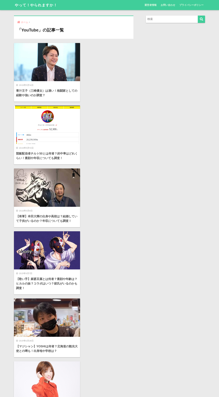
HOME (109, 383)
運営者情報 (150, 5)
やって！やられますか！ (37, 5)
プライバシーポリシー (191, 5)
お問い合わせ (168, 5)
